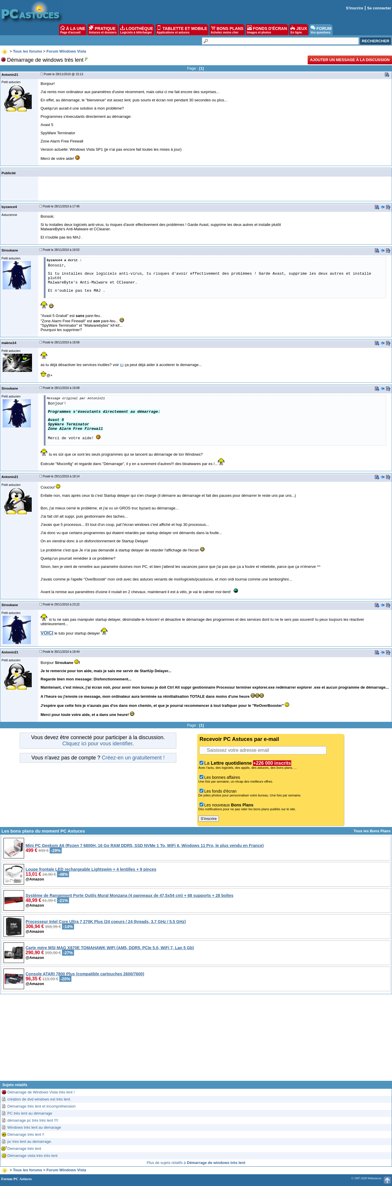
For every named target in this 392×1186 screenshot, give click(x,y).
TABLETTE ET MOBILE (182, 29)
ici (121, 365)
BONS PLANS (227, 29)
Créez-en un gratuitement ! (133, 758)
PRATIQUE (103, 29)
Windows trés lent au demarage (34, 1127)
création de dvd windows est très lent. (39, 1099)
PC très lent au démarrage (29, 1113)
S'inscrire (354, 8)
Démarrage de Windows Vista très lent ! (41, 1092)
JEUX (298, 29)
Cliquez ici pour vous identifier (97, 744)
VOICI (47, 632)
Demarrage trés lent (24, 1148)
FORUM (321, 29)
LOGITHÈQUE (136, 29)
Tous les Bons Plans (372, 831)
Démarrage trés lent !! (25, 1134)
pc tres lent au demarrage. (29, 1141)
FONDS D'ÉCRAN (267, 29)
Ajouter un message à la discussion (350, 60)
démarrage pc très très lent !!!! (32, 1120)
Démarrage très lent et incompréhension (41, 1106)
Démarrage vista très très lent (32, 1155)
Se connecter (379, 8)
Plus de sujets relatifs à (196, 1162)
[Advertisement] (196, 1040)
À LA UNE (72, 29)
